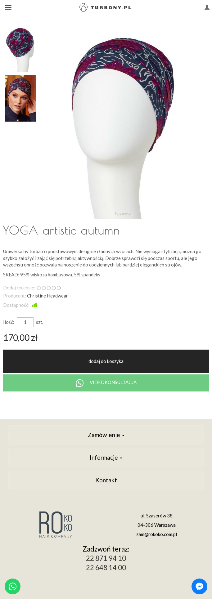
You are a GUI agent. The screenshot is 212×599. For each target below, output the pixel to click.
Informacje (106, 457)
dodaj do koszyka (106, 361)
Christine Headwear (47, 295)
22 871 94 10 (106, 558)
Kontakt (106, 480)
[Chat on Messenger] (199, 586)
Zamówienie (106, 434)
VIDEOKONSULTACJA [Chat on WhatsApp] (106, 383)
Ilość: (8, 322)
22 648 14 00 (106, 567)
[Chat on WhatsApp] (12, 586)
